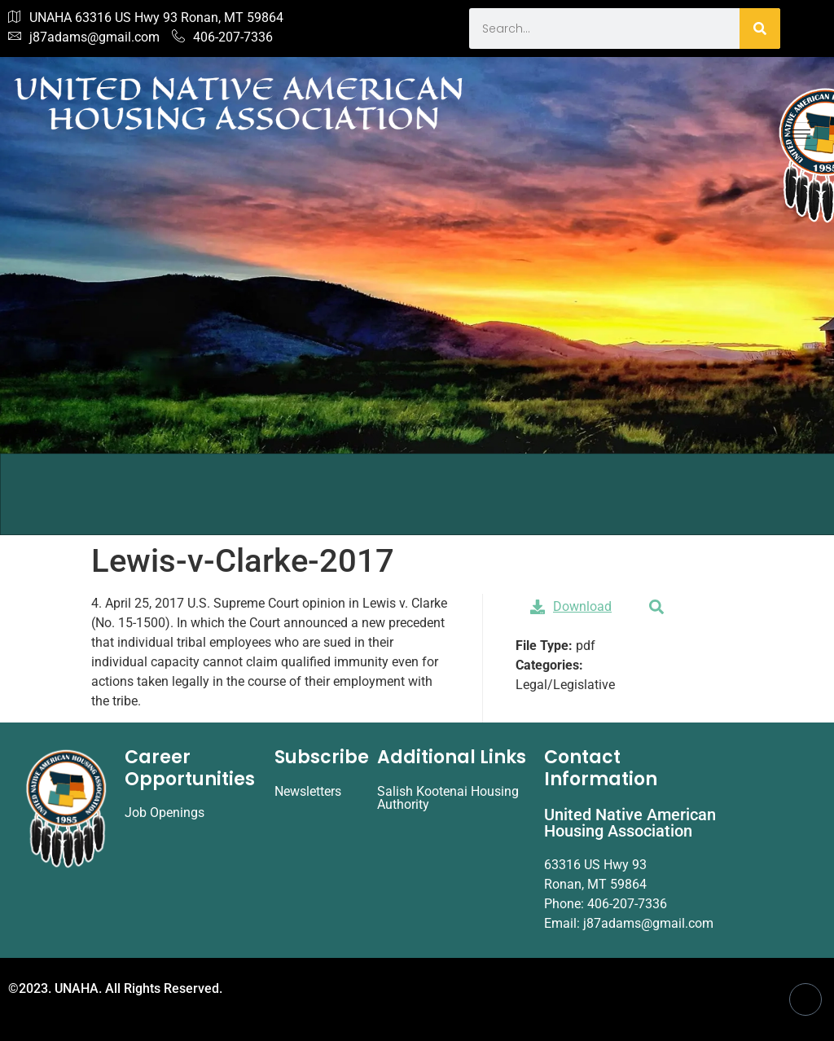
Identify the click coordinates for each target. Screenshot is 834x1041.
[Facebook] (805, 999)
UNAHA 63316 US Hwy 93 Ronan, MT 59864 (145, 18)
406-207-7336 (222, 37)
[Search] (760, 28)
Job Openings (164, 812)
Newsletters (307, 791)
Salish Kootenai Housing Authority (448, 798)
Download (571, 606)
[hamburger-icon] (799, 134)
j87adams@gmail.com (84, 37)
